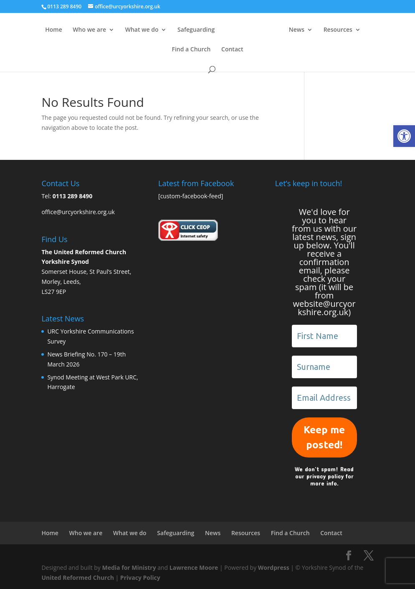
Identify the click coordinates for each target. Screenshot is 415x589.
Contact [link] (232, 49)
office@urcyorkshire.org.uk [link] (77, 212)
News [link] (296, 30)
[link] (404, 136)
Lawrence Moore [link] (194, 567)
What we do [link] (142, 30)
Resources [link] (338, 30)
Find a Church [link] (191, 49)
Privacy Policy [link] (140, 577)
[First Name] (324, 336)
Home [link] (53, 30)
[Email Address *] (324, 398)
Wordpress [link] (273, 567)
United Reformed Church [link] (77, 577)
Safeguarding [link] (196, 30)
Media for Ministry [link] (130, 567)
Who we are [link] (89, 30)
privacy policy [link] (325, 476)
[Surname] (324, 367)
